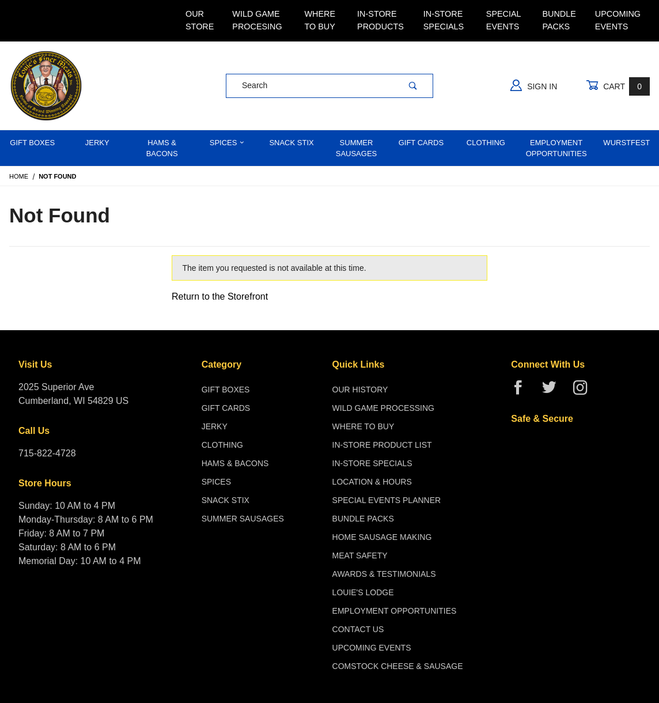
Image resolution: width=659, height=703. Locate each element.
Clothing (486, 142)
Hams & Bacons (162, 148)
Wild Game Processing (383, 408)
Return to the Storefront (220, 296)
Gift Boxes (32, 142)
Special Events (503, 20)
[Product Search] (309, 85)
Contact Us (358, 629)
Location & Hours (372, 481)
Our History (360, 389)
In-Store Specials (443, 20)
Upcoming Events (618, 20)
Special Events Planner (386, 500)
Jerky (97, 142)
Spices (227, 142)
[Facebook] (523, 392)
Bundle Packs (558, 20)
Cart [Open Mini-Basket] (618, 86)
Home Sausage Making (382, 537)
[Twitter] (554, 392)
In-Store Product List (382, 444)
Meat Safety (360, 555)
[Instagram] (585, 392)
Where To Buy (319, 20)
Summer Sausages (356, 148)
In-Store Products (380, 20)
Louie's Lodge (363, 592)
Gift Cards (421, 142)
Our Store (199, 20)
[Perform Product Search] (413, 85)
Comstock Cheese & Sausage (397, 666)
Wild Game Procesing (257, 20)
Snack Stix (291, 142)
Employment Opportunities (556, 148)
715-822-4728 (47, 453)
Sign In (533, 85)
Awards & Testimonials (384, 574)
